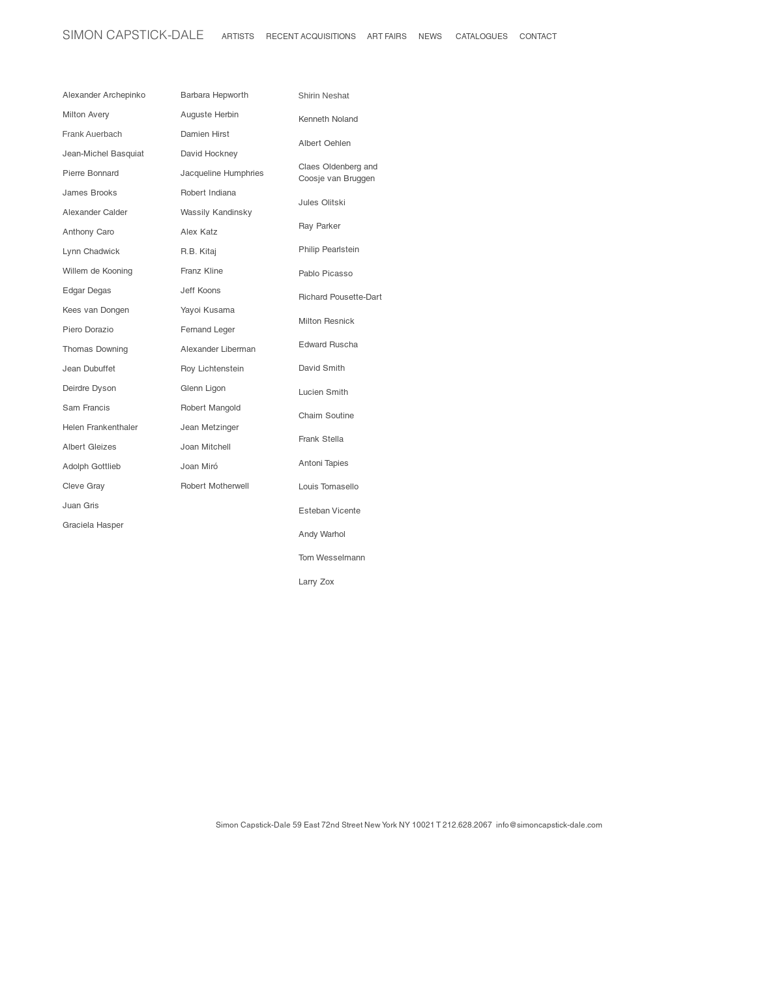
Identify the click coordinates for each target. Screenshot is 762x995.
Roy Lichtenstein (213, 368)
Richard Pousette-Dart (340, 297)
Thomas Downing (96, 349)
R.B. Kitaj (198, 251)
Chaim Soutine (328, 415)
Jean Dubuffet (90, 368)
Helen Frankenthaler (101, 427)
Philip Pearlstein (329, 249)
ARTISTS (238, 36)
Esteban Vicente (331, 510)
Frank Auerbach (93, 134)
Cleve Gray (84, 486)
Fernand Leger (209, 329)
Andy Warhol (323, 534)
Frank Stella (322, 439)
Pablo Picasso (327, 273)
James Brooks (91, 192)
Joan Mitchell (207, 447)
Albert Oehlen (325, 143)
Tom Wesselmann (333, 557)
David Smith (322, 368)
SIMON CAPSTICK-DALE (133, 34)
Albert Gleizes (91, 447)
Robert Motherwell (215, 486)
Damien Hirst (205, 134)
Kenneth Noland (329, 119)
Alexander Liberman (219, 349)
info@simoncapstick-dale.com (549, 824)
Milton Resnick (328, 321)
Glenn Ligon (204, 388)
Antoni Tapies (324, 463)
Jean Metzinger (211, 427)
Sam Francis (88, 407)
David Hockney (209, 153)
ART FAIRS (387, 36)
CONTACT (538, 36)
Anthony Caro (88, 232)
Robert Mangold (212, 407)
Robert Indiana (208, 192)
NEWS (430, 36)
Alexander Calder (96, 212)
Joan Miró (199, 466)
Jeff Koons (201, 290)
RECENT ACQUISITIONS (311, 36)
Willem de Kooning (99, 271)
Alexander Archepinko (105, 95)
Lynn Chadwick (93, 251)
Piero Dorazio (88, 329)
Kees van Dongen (97, 310)
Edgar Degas (88, 290)
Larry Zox (316, 581)
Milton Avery (86, 114)
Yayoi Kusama (209, 310)
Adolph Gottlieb (93, 466)
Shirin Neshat (324, 95)
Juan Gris (81, 505)
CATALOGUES (485, 36)
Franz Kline (202, 271)
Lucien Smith (325, 392)
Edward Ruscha (329, 344)
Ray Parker (321, 226)
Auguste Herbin (211, 114)
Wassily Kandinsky (218, 212)
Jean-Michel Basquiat (103, 153)
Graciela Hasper (94, 525)
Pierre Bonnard (92, 173)
